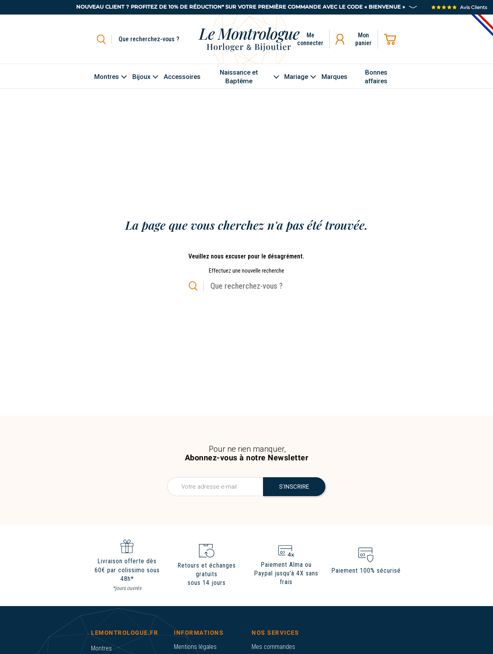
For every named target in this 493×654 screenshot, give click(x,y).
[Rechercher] (158, 39)
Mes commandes (273, 646)
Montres (101, 648)
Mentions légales (195, 646)
